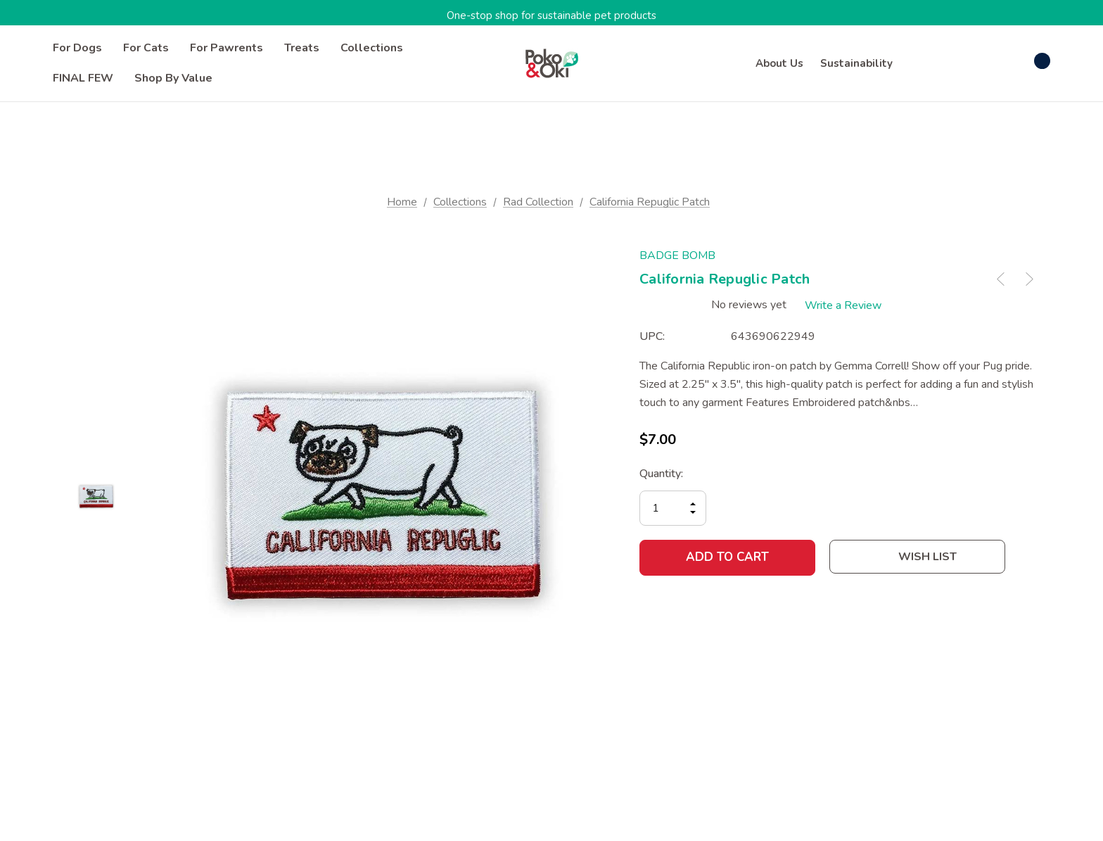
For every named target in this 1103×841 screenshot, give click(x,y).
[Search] (920, 60)
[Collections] (372, 48)
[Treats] (302, 48)
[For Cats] (146, 48)
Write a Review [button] (845, 304)
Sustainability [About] (856, 63)
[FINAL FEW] (83, 78)
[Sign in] (952, 63)
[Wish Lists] (986, 62)
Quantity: (661, 473)
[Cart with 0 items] (1027, 60)
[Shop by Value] (173, 78)
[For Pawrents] (226, 48)
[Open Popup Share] (1026, 556)
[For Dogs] (77, 48)
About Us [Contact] (779, 63)
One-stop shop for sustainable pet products (551, 15)
